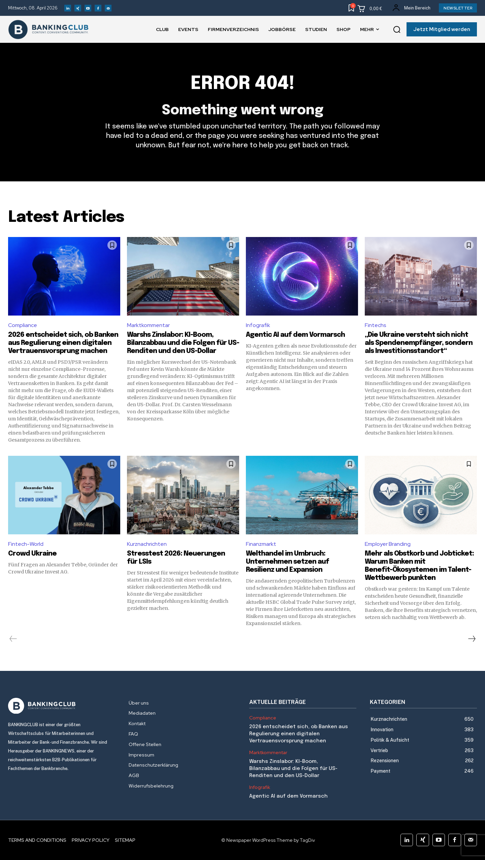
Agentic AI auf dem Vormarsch (295, 334)
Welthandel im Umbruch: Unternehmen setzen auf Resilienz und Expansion (287, 561)
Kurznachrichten (147, 543)
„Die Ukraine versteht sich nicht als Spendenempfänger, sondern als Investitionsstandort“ (419, 343)
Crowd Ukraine (32, 553)
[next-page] (471, 639)
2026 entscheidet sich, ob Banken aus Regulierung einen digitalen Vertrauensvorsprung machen (63, 343)
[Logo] (61, 706)
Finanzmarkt (261, 543)
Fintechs (375, 325)
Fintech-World (25, 543)
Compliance (22, 325)
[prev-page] (13, 639)
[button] (397, 29)
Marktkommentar (148, 325)
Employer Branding (388, 543)
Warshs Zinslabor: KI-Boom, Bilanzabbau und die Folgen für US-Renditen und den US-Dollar (183, 343)
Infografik (258, 325)
